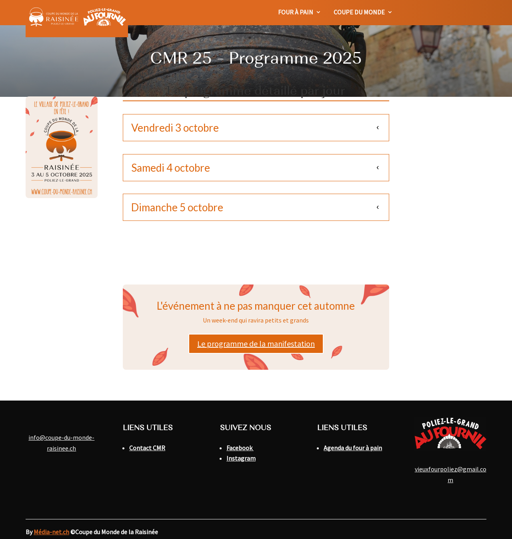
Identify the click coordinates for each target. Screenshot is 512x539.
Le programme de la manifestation (256, 344)
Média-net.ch (51, 532)
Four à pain (295, 12)
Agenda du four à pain (353, 448)
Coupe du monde (359, 12)
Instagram (241, 458)
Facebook (240, 448)
